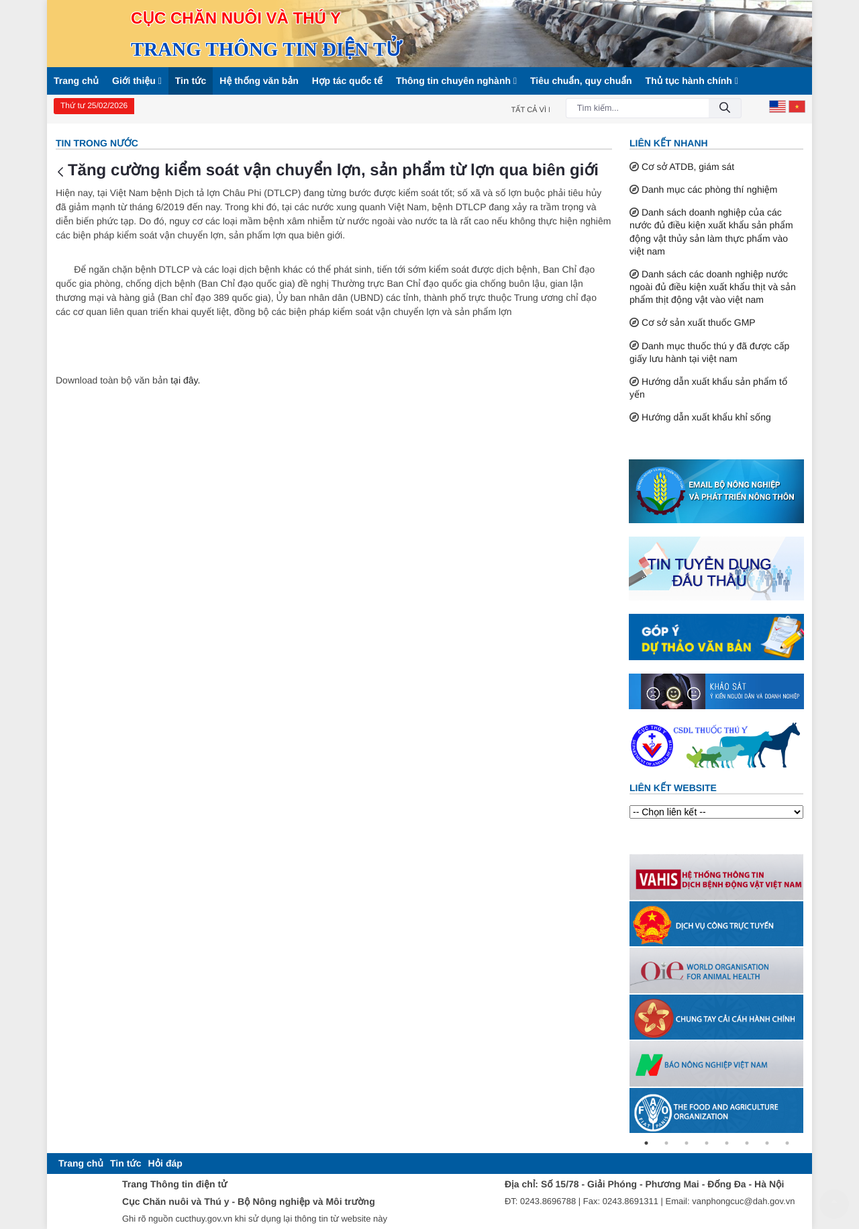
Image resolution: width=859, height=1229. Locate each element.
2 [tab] (666, 1143)
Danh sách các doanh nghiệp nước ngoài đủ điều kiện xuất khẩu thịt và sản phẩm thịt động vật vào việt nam (712, 287)
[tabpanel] (716, 877)
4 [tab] (706, 1143)
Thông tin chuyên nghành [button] (456, 80)
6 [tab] (747, 1143)
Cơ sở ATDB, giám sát (688, 166)
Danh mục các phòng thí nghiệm (710, 189)
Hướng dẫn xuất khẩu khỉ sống (706, 417)
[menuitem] (81, 1163)
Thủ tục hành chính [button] (692, 80)
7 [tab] (767, 1143)
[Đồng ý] (724, 108)
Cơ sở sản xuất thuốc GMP (699, 322)
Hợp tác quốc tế (347, 80)
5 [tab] (727, 1143)
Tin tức (191, 80)
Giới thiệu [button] (137, 80)
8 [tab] (787, 1143)
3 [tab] (686, 1143)
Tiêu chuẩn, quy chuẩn (581, 80)
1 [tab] (646, 1143)
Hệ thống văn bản (259, 80)
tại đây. (185, 380)
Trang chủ (76, 80)
